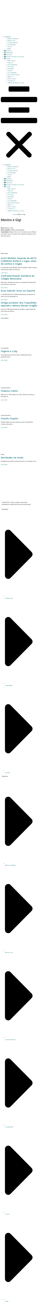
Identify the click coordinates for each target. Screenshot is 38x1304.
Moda (9, 48)
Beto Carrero (11, 60)
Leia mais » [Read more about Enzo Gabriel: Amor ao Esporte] (4, 299)
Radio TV (10, 77)
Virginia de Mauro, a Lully (15, 83)
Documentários (12, 64)
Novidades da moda (12, 457)
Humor (9, 46)
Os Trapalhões (12, 72)
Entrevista (10, 68)
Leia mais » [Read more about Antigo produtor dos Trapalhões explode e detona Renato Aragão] (4, 314)
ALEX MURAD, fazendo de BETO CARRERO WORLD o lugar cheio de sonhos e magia (19, 261)
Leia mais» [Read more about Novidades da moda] (4, 464)
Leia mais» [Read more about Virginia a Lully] (4, 360)
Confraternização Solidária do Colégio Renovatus (17, 277)
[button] (19, 124)
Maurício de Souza (13, 75)
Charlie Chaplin (9, 418)
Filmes (9, 70)
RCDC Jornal (11, 79)
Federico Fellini (9, 391)
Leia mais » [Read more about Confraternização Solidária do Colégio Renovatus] (4, 287)
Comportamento (12, 42)
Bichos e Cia (11, 40)
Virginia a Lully (9, 351)
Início (14, 214)
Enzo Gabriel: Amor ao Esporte (18, 290)
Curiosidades (11, 44)
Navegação (7, 36)
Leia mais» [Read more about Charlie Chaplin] (4, 427)
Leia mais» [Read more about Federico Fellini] (4, 400)
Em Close (10, 66)
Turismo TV (11, 81)
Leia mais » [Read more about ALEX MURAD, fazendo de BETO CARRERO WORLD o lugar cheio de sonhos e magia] (4, 273)
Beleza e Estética (12, 38)
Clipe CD (10, 62)
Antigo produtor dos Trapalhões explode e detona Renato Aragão (19, 304)
